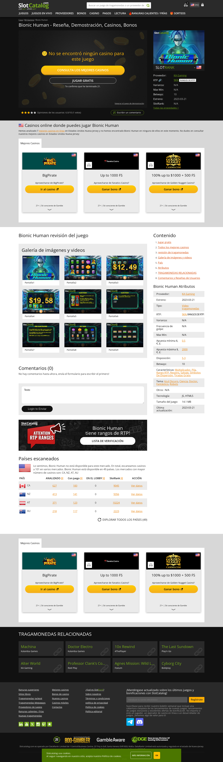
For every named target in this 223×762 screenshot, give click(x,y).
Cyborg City (171, 663)
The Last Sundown (177, 646)
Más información (141, 755)
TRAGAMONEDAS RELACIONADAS (177, 273)
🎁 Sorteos (177, 13)
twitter (32, 723)
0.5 (183, 340)
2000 (185, 349)
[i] (62, 478)
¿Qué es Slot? (94, 689)
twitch (44, 723)
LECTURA (120, 13)
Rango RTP (162, 372)
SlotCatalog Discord (139, 720)
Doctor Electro (80, 646)
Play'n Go (166, 651)
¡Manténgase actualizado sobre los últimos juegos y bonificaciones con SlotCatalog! (160, 691)
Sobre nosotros (93, 694)
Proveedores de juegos (30, 707)
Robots (174, 384)
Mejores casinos (60, 689)
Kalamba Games (29, 651)
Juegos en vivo (42, 13)
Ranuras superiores (29, 689)
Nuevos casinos (60, 698)
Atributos (163, 267)
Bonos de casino (60, 694)
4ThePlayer (120, 651)
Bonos (81, 13)
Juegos (23, 13)
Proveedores (64, 13)
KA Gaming (180, 75)
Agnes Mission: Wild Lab (135, 663)
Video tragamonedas (190, 307)
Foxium (118, 667)
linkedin (21, 723)
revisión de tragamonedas (173, 252)
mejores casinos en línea (52, 130)
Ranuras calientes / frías (149, 13)
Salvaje (185, 372)
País (160, 262)
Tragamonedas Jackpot (30, 698)
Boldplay (166, 667)
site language (192, 4)
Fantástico (162, 384)
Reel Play (72, 667)
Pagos (107, 13)
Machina (28, 646)
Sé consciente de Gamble (52, 205)
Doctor (193, 381)
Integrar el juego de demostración (129, 103)
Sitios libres (25, 694)
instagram (38, 723)
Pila (194, 370)
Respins (174, 372)
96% (176, 80)
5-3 (184, 358)
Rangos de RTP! (187, 80)
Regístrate (197, 699)
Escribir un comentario (129, 112)
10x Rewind (125, 646)
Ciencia (183, 381)
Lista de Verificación (107, 441)
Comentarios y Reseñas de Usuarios (179, 278)
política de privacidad (96, 702)
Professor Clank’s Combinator (89, 663)
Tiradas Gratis (182, 375)
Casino (94, 13)
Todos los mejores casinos (173, 247)
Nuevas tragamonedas (30, 715)
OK (156, 755)
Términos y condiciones (97, 698)
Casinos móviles (60, 702)
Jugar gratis (82, 81)
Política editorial (93, 711)
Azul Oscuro (171, 381)
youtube (26, 723)
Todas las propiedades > (166, 107)
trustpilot (49, 723)
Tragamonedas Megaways (32, 702)
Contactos (57, 707)
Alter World (30, 663)
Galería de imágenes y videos (175, 257)
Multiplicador (182, 370)
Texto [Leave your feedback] (83, 394)
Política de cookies (94, 707)
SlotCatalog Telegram (130, 720)
